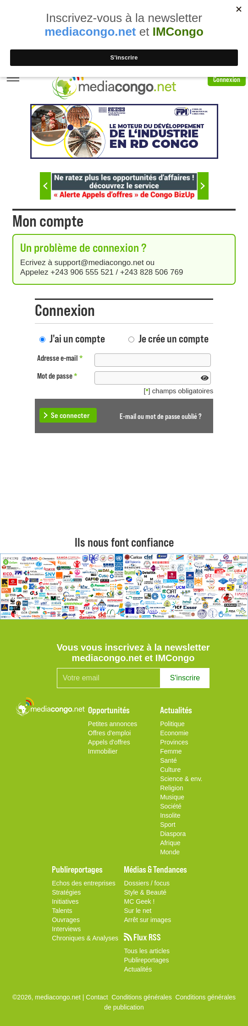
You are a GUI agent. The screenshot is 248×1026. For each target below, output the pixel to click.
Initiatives (65, 901)
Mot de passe (57, 375)
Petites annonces (112, 723)
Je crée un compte (173, 338)
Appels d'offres (109, 742)
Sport (167, 824)
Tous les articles (147, 951)
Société (171, 806)
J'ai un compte (77, 338)
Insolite (170, 815)
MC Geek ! (139, 901)
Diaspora (173, 833)
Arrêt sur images (147, 919)
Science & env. (181, 778)
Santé (168, 760)
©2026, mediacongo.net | (49, 997)
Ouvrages (66, 919)
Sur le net (137, 910)
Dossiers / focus (147, 883)
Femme (171, 751)
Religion (171, 788)
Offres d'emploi (109, 733)
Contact (97, 997)
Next (203, 186)
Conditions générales (205, 997)
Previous (45, 186)
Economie (174, 733)
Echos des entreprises (84, 883)
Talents (62, 910)
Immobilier (103, 751)
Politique (172, 723)
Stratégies (66, 892)
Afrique (170, 843)
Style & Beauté (145, 892)
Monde (170, 852)
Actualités (138, 969)
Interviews (66, 929)
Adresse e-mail (60, 357)
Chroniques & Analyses (85, 938)
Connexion (226, 79)
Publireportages (146, 960)
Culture (170, 769)
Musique (172, 797)
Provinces (174, 742)
